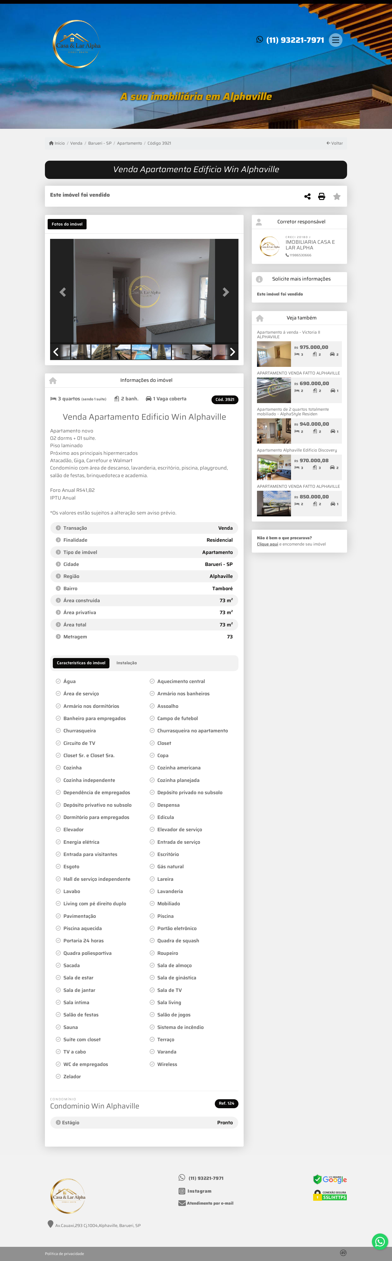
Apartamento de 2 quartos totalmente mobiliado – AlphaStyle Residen (293, 411)
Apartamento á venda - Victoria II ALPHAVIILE (288, 334)
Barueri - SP (100, 143)
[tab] (67, 224)
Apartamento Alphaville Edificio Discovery (297, 450)
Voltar (335, 143)
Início (57, 143)
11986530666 (298, 255)
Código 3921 (159, 143)
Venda (76, 143)
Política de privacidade (64, 1254)
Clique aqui (267, 544)
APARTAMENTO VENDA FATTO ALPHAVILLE (298, 373)
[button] (64, 291)
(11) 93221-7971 (295, 40)
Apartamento (129, 143)
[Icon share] (195, 1191)
